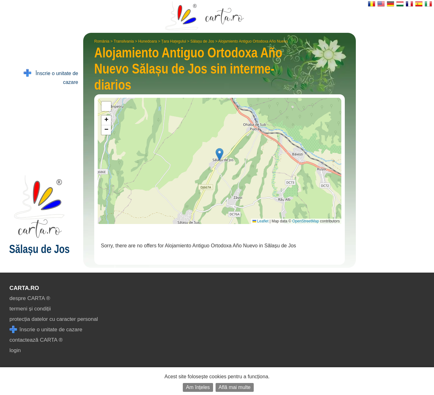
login (15, 350)
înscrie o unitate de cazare (45, 330)
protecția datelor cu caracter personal (53, 319)
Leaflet (260, 221)
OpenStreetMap (305, 221)
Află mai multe (235, 387)
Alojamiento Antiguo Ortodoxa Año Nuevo (253, 41)
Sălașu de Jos (202, 41)
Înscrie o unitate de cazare (51, 77)
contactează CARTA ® (36, 340)
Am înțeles (198, 387)
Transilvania (124, 41)
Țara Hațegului (173, 41)
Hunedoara (147, 41)
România (101, 41)
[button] (219, 154)
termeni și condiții (30, 309)
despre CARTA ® (29, 298)
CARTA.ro (24, 288)
